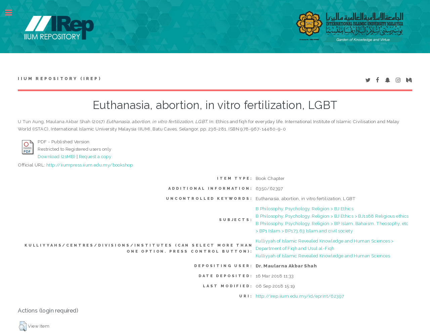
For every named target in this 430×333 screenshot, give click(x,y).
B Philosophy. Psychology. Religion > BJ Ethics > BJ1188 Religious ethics (332, 216)
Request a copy (95, 156)
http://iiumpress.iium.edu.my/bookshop (89, 165)
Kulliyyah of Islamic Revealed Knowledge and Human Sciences (323, 255)
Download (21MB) (56, 156)
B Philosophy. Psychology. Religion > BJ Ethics (304, 208)
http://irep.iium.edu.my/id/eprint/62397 (300, 296)
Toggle (12, 12)
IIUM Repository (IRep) (59, 78)
